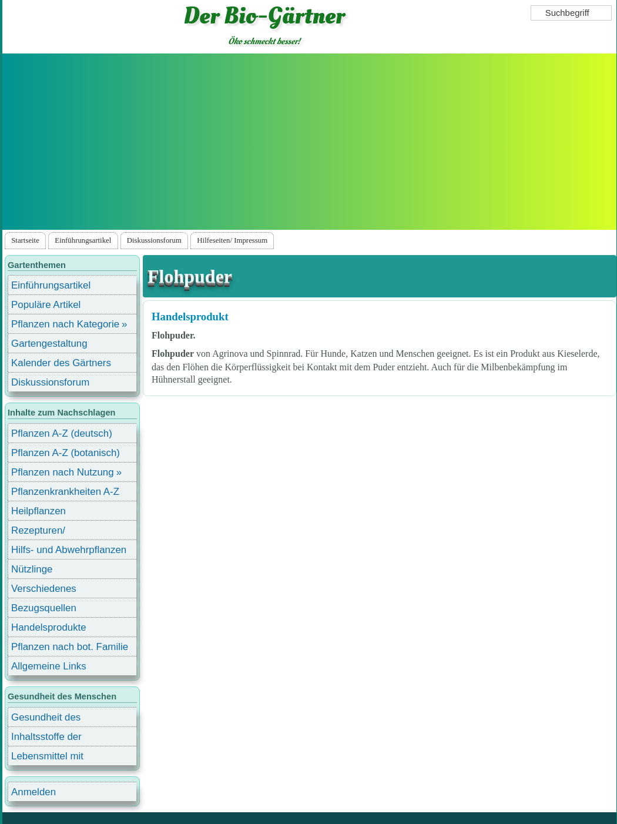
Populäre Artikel (46, 304)
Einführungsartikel (83, 240)
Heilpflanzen (38, 511)
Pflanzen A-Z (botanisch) (65, 452)
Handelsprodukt (190, 316)
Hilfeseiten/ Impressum (232, 240)
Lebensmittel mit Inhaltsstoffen (47, 758)
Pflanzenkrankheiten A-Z (65, 491)
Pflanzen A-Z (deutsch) (61, 433)
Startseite (25, 240)
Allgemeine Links (48, 666)
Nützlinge (31, 569)
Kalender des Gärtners (61, 363)
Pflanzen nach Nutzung (62, 472)
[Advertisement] (309, 141)
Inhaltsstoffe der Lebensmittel (46, 738)
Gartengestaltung (49, 343)
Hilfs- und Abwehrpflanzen (68, 549)
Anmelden (33, 792)
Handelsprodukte (48, 627)
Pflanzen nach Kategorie (65, 324)
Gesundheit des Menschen (46, 719)
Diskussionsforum (154, 240)
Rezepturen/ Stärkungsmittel (45, 532)
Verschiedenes (43, 588)
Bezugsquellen (43, 608)
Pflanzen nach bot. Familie (69, 646)
